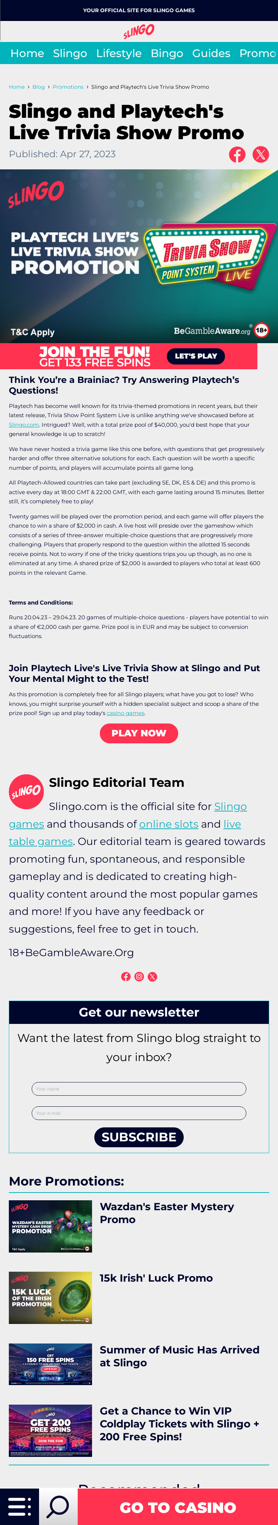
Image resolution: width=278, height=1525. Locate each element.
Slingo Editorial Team (116, 782)
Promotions (68, 87)
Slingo (70, 53)
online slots (168, 824)
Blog (38, 87)
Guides (211, 53)
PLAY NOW (139, 733)
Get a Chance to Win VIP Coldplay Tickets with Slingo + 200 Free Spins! (180, 1424)
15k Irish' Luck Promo (156, 1278)
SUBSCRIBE (139, 1137)
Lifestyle (119, 53)
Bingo (167, 53)
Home (27, 53)
